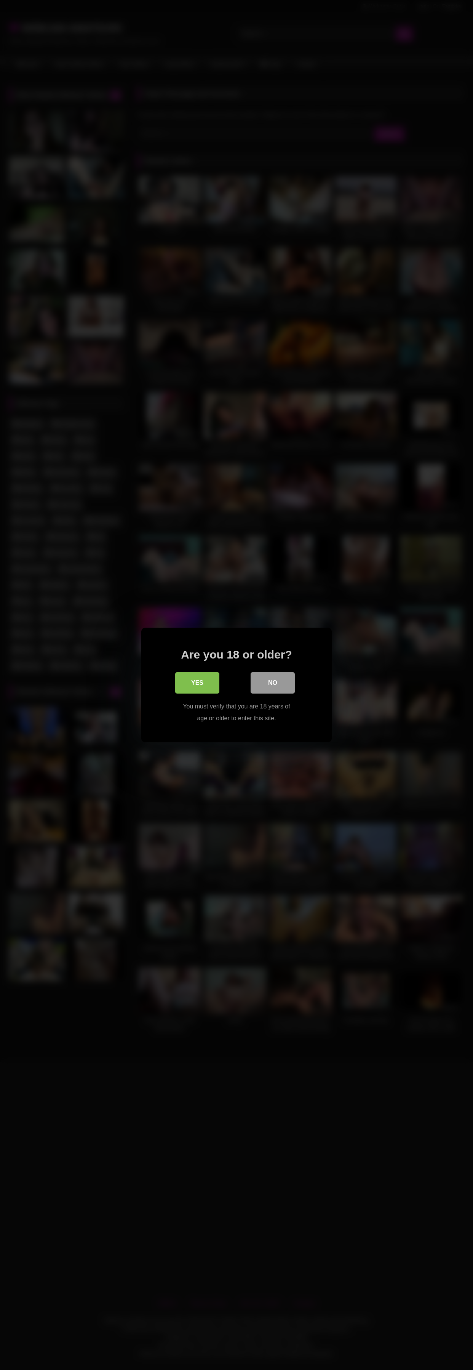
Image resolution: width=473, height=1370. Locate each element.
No (272, 683)
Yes (197, 683)
